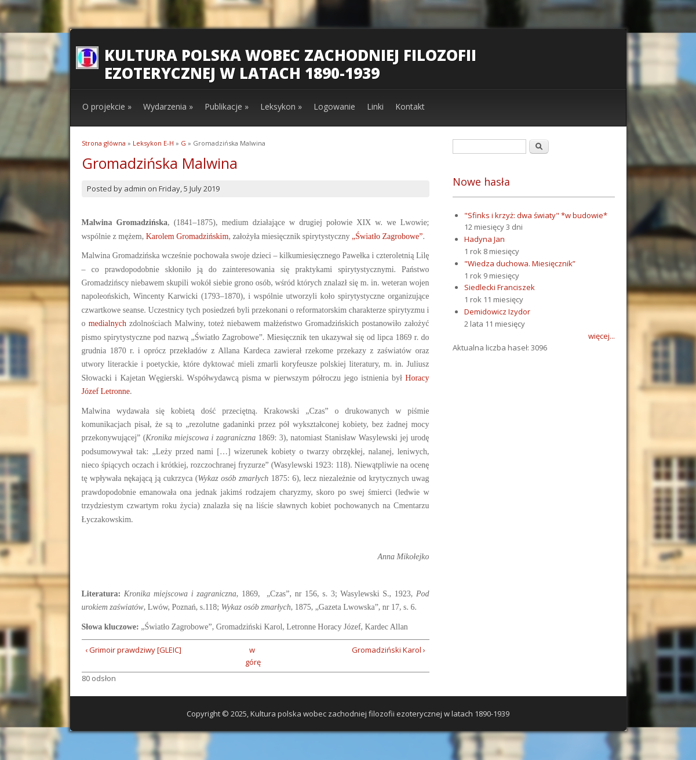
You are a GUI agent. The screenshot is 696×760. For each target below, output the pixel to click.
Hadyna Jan (484, 239)
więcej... (601, 336)
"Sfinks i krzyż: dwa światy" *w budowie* (535, 215)
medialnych (107, 323)
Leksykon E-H (153, 143)
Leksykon (281, 106)
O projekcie (107, 106)
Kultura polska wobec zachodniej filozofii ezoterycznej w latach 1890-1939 (290, 64)
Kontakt (410, 106)
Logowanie (334, 106)
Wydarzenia (168, 106)
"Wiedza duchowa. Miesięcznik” (519, 263)
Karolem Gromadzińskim (187, 236)
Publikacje (227, 106)
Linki (375, 106)
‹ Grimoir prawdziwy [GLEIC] (133, 650)
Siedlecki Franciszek (499, 287)
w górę (251, 656)
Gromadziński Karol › (388, 650)
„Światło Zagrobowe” (387, 236)
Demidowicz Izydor (497, 311)
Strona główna (104, 143)
